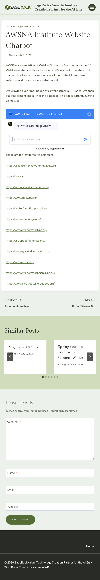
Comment (14, 421)
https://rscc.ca (14, 176)
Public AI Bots (30, 26)
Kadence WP (40, 567)
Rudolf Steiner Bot (74, 303)
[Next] (90, 356)
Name (12, 473)
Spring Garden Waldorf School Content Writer (71, 352)
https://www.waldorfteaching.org (26, 230)
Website (12, 507)
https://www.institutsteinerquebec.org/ (30, 284)
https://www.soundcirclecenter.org (27, 187)
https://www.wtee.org (20, 262)
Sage (12, 55)
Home (90, 546)
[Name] (50, 473)
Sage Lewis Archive (25, 303)
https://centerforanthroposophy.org (28, 208)
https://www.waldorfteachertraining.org (30, 273)
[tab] (43, 377)
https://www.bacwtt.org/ (21, 198)
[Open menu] (92, 7)
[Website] (50, 507)
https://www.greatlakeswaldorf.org (28, 251)
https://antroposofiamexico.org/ (25, 241)
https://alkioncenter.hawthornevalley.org (31, 166)
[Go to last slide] (10, 356)
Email (11, 490)
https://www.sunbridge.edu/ (23, 219)
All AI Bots (12, 26)
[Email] (50, 490)
